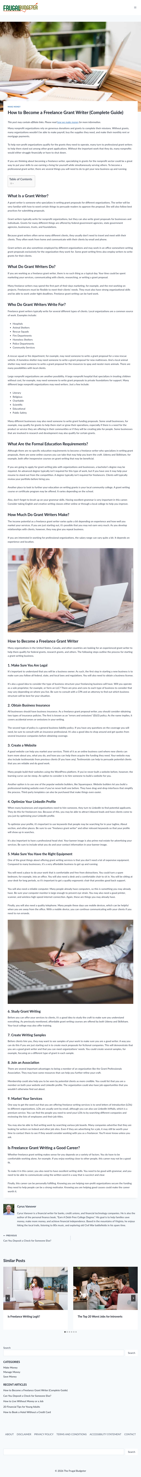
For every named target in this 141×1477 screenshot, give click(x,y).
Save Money (10, 1376)
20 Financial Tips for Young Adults (21, 1406)
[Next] (133, 1298)
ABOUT (9, 1434)
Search (7, 1347)
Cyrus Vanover (26, 1206)
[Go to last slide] (8, 1298)
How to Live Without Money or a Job (23, 1401)
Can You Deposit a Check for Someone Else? (35, 1237)
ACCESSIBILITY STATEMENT (105, 1434)
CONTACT (130, 1434)
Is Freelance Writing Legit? (24, 1316)
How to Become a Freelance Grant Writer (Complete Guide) (35, 1390)
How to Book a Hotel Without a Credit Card (27, 1412)
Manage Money (11, 1371)
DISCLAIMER (24, 1434)
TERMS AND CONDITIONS (71, 1434)
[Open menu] (135, 7)
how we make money (67, 122)
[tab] (65, 1332)
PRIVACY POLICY (43, 1434)
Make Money (14, 107)
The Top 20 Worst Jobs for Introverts (100, 1316)
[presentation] (35, 1288)
